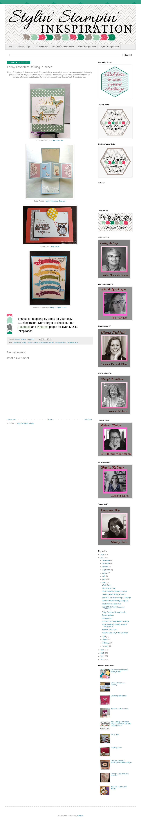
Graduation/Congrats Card (111, 604)
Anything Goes (116, 748)
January (105, 646)
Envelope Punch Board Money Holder (119, 671)
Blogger (80, 816)
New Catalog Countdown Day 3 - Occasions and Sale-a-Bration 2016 (121, 724)
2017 (103, 558)
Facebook (24, 326)
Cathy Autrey (17, 342)
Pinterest (42, 326)
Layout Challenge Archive (109, 46)
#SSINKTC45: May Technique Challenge (116, 598)
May (104, 582)
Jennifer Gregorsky (39, 342)
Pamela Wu (50, 342)
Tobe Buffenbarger (72, 342)
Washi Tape (106, 585)
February (105, 643)
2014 (103, 656)
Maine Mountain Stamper (55, 201)
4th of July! (115, 735)
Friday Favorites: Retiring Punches (114, 591)
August (105, 573)
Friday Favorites (27, 342)
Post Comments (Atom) (25, 423)
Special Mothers (108, 615)
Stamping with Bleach (118, 696)
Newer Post (12, 420)
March (104, 640)
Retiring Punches (60, 342)
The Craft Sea (57, 140)
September (106, 570)
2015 (103, 653)
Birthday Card (107, 618)
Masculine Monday (108, 588)
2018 (103, 555)
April (104, 637)
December (106, 560)
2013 (103, 659)
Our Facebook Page (23, 46)
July (104, 576)
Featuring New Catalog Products (113, 594)
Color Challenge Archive (87, 46)
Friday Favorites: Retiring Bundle (114, 612)
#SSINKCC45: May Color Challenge (115, 633)
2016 (103, 650)
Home (9, 46)
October (105, 567)
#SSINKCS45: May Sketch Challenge (115, 621)
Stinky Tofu (55, 246)
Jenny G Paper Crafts (57, 307)
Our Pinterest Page (41, 46)
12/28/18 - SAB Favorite (119, 709)
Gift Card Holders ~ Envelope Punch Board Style (121, 762)
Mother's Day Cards (109, 629)
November (106, 564)
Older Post (88, 420)
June (104, 579)
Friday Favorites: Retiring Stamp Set (115, 601)
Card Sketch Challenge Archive (63, 46)
